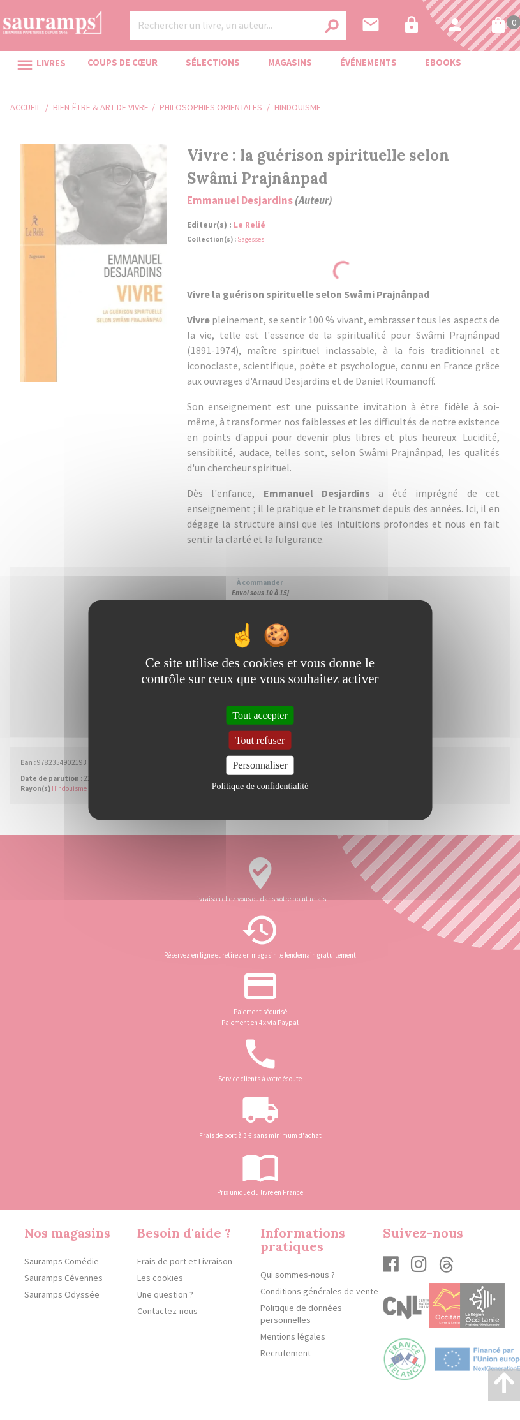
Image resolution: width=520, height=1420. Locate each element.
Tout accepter (259, 715)
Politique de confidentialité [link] (260, 785)
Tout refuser (260, 740)
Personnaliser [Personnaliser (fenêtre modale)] (259, 765)
